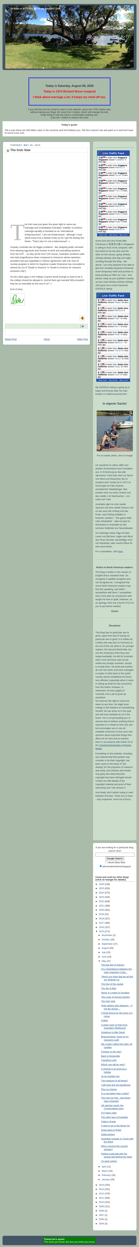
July (104, 952)
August (105, 948)
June (104, 957)
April (104, 1166)
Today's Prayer (108, 1121)
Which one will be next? (113, 1064)
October (106, 939)
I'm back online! (109, 1161)
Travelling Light (109, 1060)
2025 (102, 888)
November (107, 935)
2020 (102, 910)
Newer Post (11, 339)
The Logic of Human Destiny (115, 997)
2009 (102, 1206)
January (106, 1179)
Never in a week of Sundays (115, 993)
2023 (102, 897)
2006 (102, 1219)
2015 (102, 931)
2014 (102, 1185)
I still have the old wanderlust (115, 1085)
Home (47, 339)
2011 (102, 1198)
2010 (102, 1202)
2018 (102, 918)
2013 (102, 1189)
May (104, 961)
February (106, 1175)
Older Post (82, 339)
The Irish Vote (108, 1001)
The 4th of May (108, 988)
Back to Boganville (110, 1056)
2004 (102, 1223)
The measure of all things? (114, 1080)
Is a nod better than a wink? (115, 1093)
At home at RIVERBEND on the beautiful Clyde (35, 8)
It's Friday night (109, 1113)
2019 (102, 914)
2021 (102, 905)
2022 (102, 901)
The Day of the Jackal (112, 984)
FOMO (104, 1020)
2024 (102, 892)
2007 (102, 1215)
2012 (102, 1193)
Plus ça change (109, 1089)
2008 (102, 1211)
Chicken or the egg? (111, 1052)
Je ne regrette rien (110, 1076)
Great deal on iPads (111, 1130)
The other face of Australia (114, 1117)
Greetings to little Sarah (113, 1032)
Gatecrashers (108, 1134)
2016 (102, 927)
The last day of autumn (112, 965)
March (105, 1171)
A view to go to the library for (115, 1126)
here (120, 551)
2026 (102, 884)
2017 (102, 923)
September (107, 944)
